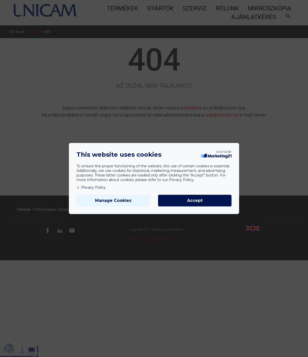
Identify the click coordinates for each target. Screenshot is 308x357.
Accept (195, 200)
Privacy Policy (91, 187)
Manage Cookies (113, 200)
